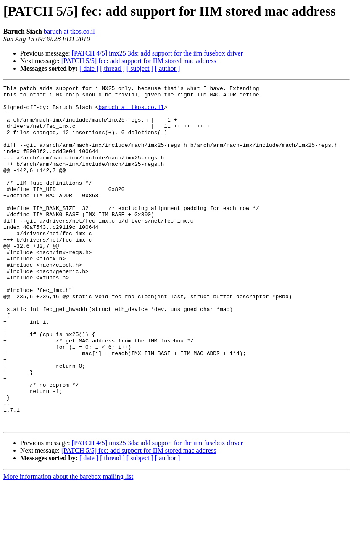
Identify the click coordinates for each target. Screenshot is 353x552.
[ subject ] (139, 68)
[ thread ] (112, 68)
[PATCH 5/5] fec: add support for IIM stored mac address (138, 60)
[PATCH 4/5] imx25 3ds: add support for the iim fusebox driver (157, 53)
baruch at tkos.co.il (69, 31)
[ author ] (167, 68)
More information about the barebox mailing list (68, 544)
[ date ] (88, 68)
